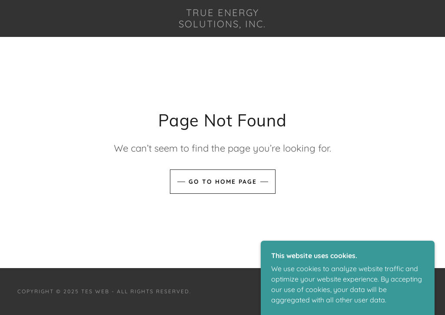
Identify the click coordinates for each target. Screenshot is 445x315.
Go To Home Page (223, 182)
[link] (222, 24)
